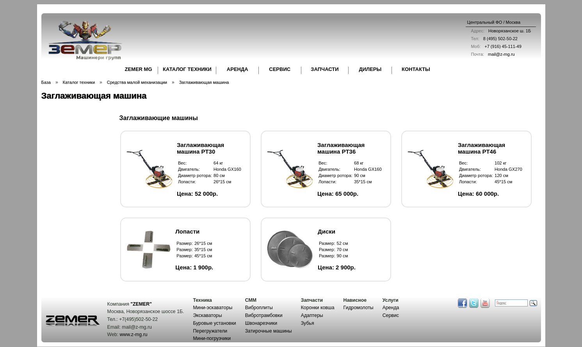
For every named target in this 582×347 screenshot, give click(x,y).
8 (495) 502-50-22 (492, 38)
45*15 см (504, 181)
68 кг (359, 163)
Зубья (307, 323)
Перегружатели (210, 331)
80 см (219, 175)
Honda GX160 (227, 169)
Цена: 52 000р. (197, 193)
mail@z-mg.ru (491, 54)
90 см (359, 175)
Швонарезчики (261, 323)
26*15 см (222, 181)
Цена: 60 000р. (478, 193)
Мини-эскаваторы (213, 307)
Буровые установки (214, 323)
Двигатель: (189, 169)
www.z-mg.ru (133, 334)
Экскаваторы (207, 315)
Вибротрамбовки (264, 315)
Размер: (184, 243)
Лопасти (187, 231)
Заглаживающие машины (158, 118)
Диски (326, 231)
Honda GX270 (508, 169)
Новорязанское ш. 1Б (499, 30)
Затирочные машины (268, 331)
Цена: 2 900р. (337, 267)
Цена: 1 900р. (194, 267)
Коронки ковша (318, 307)
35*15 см (363, 181)
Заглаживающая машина (204, 82)
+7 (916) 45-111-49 (494, 46)
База (46, 82)
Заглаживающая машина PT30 (200, 148)
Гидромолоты (359, 307)
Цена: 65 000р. (337, 193)
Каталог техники (79, 82)
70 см (342, 249)
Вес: (182, 163)
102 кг (501, 163)
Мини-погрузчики (212, 338)
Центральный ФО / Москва (494, 22)
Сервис (391, 315)
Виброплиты (259, 307)
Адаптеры (312, 315)
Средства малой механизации (137, 82)
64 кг (218, 163)
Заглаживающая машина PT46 (481, 148)
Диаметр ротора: (195, 175)
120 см (501, 175)
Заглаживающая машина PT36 (341, 148)
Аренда (391, 307)
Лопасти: (187, 181)
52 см (342, 243)
